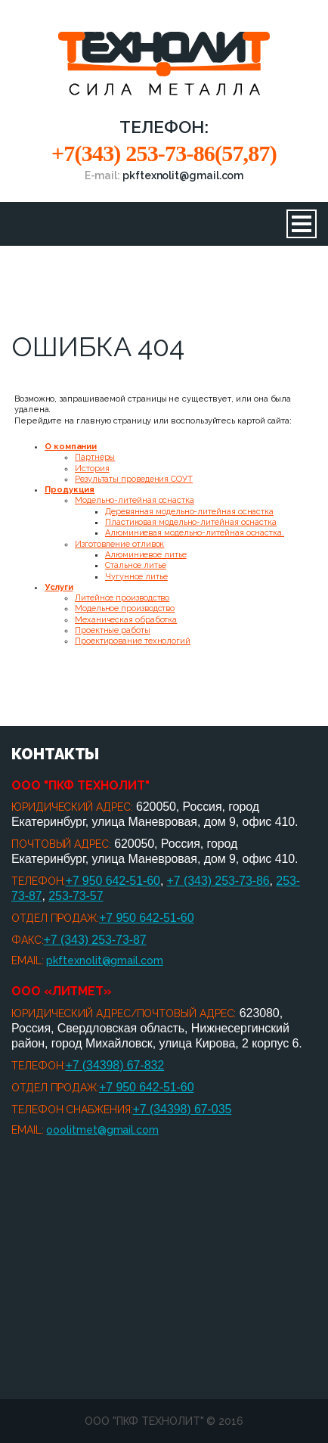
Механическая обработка (126, 620)
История (92, 468)
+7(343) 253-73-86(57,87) (164, 153)
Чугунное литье (136, 577)
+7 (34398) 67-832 (114, 1065)
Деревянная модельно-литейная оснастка (189, 512)
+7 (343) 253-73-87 (95, 939)
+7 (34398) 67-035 (182, 1109)
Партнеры (95, 457)
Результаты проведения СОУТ (134, 479)
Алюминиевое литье (146, 555)
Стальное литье (135, 565)
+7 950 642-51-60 (112, 880)
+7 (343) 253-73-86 (218, 880)
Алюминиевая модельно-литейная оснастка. (194, 533)
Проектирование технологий (132, 641)
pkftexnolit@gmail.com (104, 960)
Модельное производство (125, 608)
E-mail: (164, 175)
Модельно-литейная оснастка (134, 500)
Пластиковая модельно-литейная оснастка (191, 522)
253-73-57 (75, 895)
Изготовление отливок (119, 544)
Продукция (69, 490)
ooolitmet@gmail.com (102, 1130)
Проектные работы (112, 630)
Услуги (59, 587)
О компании (71, 447)
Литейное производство (122, 598)
